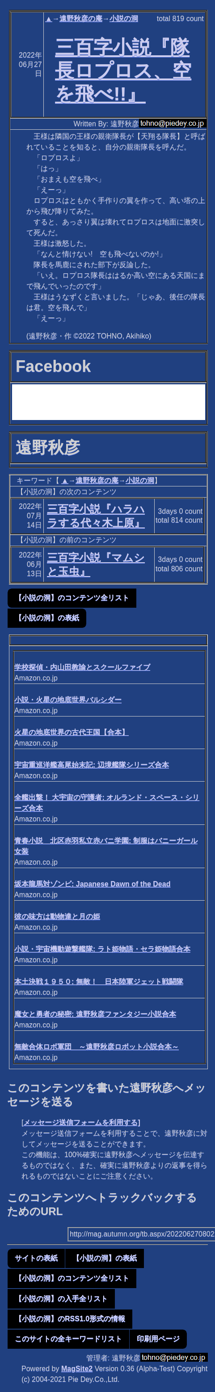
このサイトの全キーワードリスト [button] (68, 1339)
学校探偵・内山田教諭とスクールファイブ (82, 667)
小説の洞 (124, 18)
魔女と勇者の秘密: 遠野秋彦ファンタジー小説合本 (95, 1014)
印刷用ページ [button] (158, 1339)
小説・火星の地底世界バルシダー (68, 700)
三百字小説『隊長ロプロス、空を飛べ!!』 (123, 70)
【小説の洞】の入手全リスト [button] (61, 1298)
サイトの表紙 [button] (36, 1258)
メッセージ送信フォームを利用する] (81, 1122)
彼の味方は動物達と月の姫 (57, 916)
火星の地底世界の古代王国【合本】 (71, 732)
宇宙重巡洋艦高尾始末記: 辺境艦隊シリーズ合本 (91, 765)
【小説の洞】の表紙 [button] (47, 618)
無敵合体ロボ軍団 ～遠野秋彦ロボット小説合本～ (96, 1046)
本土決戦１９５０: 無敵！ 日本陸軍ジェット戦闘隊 (98, 981)
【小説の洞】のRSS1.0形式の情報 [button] (70, 1318)
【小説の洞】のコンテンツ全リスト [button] (72, 597)
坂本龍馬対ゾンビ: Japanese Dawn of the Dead (92, 884)
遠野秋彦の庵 (80, 18)
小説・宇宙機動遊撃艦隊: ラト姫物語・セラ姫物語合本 (102, 949)
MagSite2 (77, 1368)
